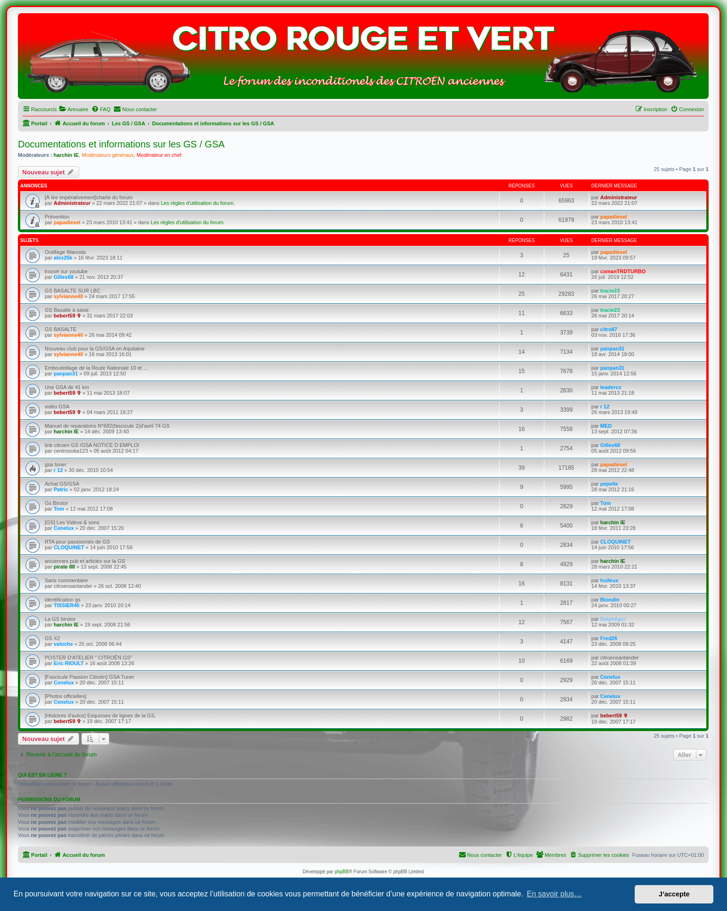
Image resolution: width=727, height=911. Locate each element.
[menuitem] (73, 109)
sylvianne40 (68, 296)
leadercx (611, 387)
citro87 (608, 329)
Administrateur (72, 203)
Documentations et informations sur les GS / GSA (121, 144)
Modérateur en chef (159, 155)
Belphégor (613, 619)
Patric (61, 489)
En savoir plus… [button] (554, 894)
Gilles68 (63, 277)
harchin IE (66, 155)
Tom (59, 509)
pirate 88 (64, 566)
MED (606, 426)
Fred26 (608, 638)
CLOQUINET (69, 547)
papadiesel (67, 222)
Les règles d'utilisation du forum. (197, 203)
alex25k (63, 257)
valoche (63, 644)
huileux (609, 580)
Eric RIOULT (69, 663)
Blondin (610, 599)
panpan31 (612, 348)
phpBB (342, 871)
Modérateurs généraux (107, 155)
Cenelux (64, 528)
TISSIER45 (67, 605)
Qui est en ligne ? (42, 775)
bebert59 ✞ (67, 315)
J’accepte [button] (674, 894)
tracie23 (610, 290)
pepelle (609, 484)
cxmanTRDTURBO (623, 271)
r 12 (605, 406)
